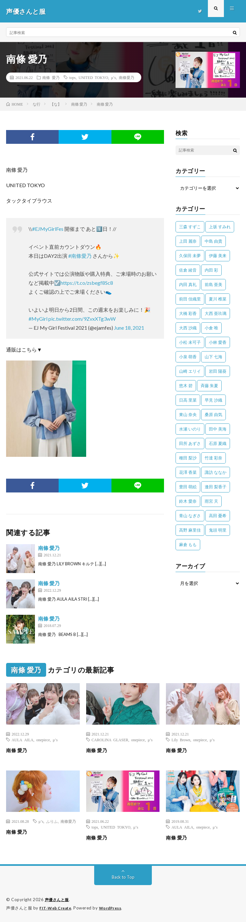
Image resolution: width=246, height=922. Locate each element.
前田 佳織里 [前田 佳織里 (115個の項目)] (190, 298)
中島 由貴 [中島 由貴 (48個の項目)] (213, 241)
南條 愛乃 (51, 77)
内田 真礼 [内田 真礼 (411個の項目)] (188, 284)
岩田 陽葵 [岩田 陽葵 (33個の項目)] (217, 371)
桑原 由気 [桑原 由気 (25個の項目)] (213, 414)
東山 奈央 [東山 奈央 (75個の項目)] (188, 414)
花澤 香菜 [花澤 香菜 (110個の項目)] (188, 472)
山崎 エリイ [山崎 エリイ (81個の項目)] (190, 371)
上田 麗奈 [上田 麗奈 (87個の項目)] (188, 241)
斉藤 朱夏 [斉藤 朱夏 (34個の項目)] (209, 385)
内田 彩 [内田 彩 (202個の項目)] (211, 270)
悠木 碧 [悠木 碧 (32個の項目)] (186, 385)
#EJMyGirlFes (47, 229)
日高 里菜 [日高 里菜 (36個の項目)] (188, 400)
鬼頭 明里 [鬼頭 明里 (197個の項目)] (217, 530)
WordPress (114, 907)
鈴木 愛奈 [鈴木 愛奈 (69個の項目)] (188, 501)
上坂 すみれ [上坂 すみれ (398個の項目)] (220, 226)
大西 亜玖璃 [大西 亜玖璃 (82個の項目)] (215, 313)
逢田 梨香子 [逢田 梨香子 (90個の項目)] (215, 486)
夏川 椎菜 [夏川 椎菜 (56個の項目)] (217, 298)
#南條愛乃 (80, 256)
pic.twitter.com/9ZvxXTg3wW (82, 319)
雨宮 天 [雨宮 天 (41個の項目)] (211, 501)
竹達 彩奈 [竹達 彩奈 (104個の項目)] (213, 457)
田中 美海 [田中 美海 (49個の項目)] (217, 428)
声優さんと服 (58, 899)
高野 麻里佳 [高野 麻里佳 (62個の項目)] (190, 530)
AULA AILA (22, 740)
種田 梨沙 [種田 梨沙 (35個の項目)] (188, 457)
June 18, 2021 (129, 328)
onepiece (43, 740)
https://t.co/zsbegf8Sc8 (87, 283)
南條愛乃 (126, 77)
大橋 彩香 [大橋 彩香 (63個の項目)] (188, 313)
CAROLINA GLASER (110, 740)
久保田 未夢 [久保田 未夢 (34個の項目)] (190, 255)
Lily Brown (180, 740)
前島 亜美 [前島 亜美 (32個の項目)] (213, 284)
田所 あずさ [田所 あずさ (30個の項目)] (190, 443)
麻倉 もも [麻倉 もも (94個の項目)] (188, 544)
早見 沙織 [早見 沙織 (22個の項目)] (213, 400)
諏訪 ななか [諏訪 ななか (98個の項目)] (215, 472)
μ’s (113, 77)
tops (72, 77)
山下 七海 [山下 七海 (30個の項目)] (213, 356)
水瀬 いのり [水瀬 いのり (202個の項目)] (190, 428)
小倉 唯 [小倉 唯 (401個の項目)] (211, 327)
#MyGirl (38, 319)
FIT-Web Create (56, 907)
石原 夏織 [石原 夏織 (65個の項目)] (217, 443)
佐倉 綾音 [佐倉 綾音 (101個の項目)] (188, 270)
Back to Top (123, 877)
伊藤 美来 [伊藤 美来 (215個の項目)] (217, 255)
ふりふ (52, 821)
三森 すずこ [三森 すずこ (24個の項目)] (190, 226)
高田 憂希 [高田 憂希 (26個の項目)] (217, 515)
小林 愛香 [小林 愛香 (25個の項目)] (217, 342)
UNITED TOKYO (93, 77)
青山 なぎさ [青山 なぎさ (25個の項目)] (190, 515)
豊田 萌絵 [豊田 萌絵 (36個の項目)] (188, 486)
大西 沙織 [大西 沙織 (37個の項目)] (188, 327)
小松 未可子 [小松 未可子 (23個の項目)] (190, 342)
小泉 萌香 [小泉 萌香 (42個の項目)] (188, 356)
